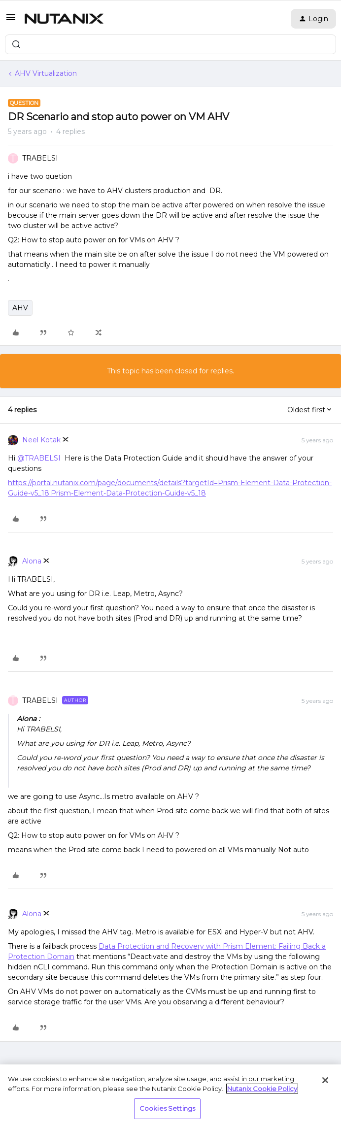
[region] (170, 1095)
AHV (20, 307)
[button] (11, 20)
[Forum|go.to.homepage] (64, 19)
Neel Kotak (41, 439)
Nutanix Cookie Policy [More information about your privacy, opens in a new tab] (262, 1089)
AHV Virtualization (46, 73)
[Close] (325, 1080)
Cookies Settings (167, 1108)
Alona (31, 561)
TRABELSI (40, 158)
